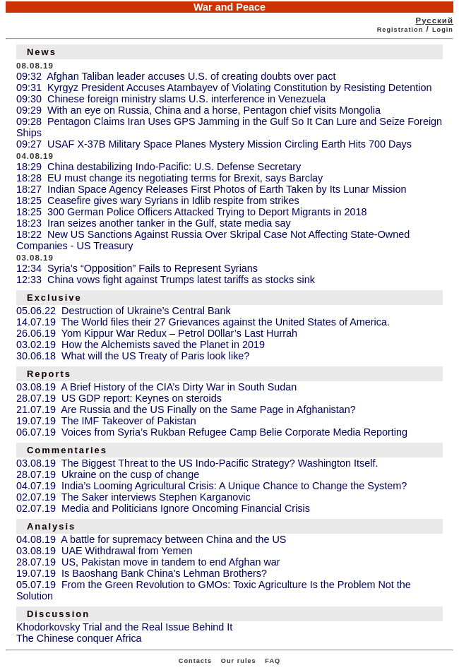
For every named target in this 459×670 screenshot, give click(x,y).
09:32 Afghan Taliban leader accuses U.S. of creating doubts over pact (176, 76)
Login (442, 29)
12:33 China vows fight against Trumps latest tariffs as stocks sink (165, 279)
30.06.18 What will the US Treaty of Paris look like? (132, 355)
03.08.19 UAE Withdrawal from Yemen (104, 550)
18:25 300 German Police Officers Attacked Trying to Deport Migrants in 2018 (191, 211)
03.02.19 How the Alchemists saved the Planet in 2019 (140, 344)
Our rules (238, 660)
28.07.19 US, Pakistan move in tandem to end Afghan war (148, 562)
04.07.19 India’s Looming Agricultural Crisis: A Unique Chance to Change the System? (211, 485)
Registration (400, 29)
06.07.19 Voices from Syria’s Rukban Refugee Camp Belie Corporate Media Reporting (211, 432)
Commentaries (67, 450)
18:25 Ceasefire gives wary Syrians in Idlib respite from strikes (157, 200)
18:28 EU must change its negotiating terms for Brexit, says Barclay (169, 178)
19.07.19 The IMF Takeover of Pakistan (106, 420)
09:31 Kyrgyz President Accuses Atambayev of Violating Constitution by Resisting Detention (223, 87)
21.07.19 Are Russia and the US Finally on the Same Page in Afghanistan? (186, 409)
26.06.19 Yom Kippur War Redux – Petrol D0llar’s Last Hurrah (156, 333)
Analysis (51, 526)
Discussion (58, 614)
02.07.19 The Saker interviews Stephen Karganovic (133, 497)
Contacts (195, 660)
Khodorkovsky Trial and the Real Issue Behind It (124, 627)
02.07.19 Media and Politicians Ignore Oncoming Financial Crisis (163, 508)
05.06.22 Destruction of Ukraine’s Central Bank (123, 310)
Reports (49, 374)
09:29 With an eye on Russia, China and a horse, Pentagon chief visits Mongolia (198, 110)
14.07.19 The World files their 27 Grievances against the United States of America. (203, 322)
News (41, 52)
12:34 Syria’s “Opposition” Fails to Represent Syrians (137, 268)
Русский (434, 20)
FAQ (272, 660)
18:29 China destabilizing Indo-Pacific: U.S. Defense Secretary (158, 166)
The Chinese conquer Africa (79, 638)
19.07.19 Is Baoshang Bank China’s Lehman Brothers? (141, 573)
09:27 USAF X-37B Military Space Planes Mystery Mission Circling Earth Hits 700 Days (214, 144)
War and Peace (229, 7)
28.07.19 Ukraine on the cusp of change (107, 474)
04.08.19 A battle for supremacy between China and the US (151, 539)
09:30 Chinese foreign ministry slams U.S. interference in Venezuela (171, 98)
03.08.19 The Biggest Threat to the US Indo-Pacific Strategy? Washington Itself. (197, 463)
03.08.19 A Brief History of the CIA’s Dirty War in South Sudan (156, 387)
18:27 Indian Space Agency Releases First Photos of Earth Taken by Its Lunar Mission (211, 189)
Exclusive (54, 297)
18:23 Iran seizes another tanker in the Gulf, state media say (153, 223)
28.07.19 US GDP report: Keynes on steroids (119, 398)
